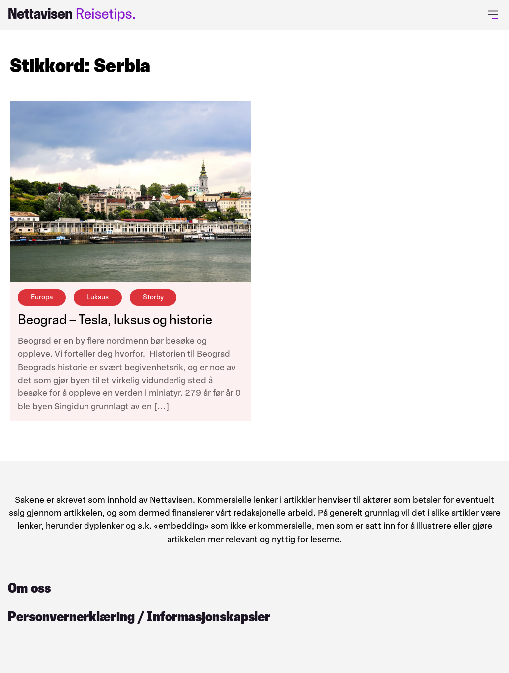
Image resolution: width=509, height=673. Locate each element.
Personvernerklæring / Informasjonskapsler (139, 616)
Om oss (29, 588)
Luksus (97, 297)
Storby (153, 297)
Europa (42, 297)
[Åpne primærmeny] (494, 15)
